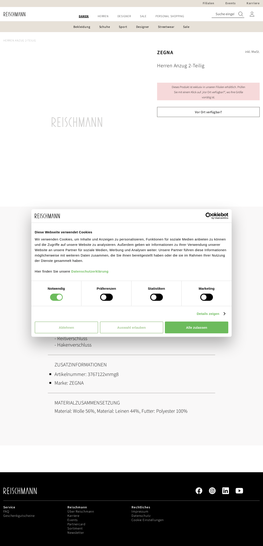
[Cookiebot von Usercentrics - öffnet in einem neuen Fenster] (208, 216)
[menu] (131, 16)
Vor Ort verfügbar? (208, 112)
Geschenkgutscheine (19, 515)
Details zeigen (208, 314)
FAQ (6, 511)
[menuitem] (83, 16)
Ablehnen (66, 327)
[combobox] (228, 14)
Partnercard (76, 524)
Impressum (140, 511)
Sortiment (75, 528)
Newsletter (75, 532)
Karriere (73, 515)
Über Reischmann (80, 511)
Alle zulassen (196, 327)
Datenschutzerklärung (90, 271)
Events (72, 520)
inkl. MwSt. (252, 51)
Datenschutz (141, 515)
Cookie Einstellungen (148, 520)
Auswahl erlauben (131, 327)
